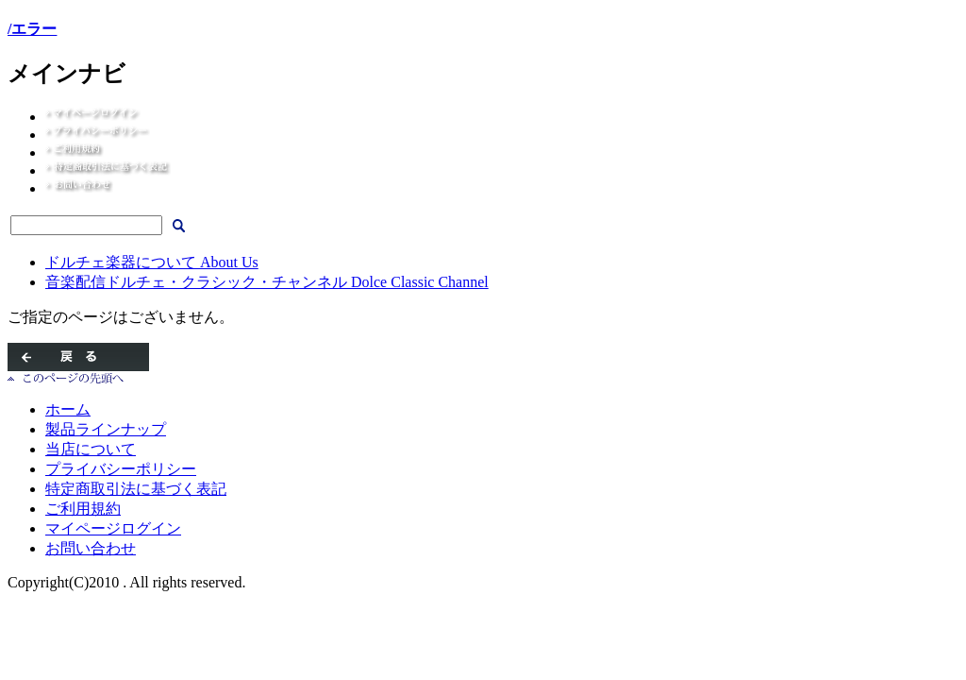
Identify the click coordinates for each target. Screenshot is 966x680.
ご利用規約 (83, 509)
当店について (90, 449)
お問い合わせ (90, 548)
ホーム (68, 409)
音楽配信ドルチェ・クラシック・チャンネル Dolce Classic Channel (267, 282)
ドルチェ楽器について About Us (151, 262)
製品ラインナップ (105, 429)
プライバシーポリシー (120, 469)
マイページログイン (113, 528)
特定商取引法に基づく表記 (135, 489)
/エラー (32, 29)
